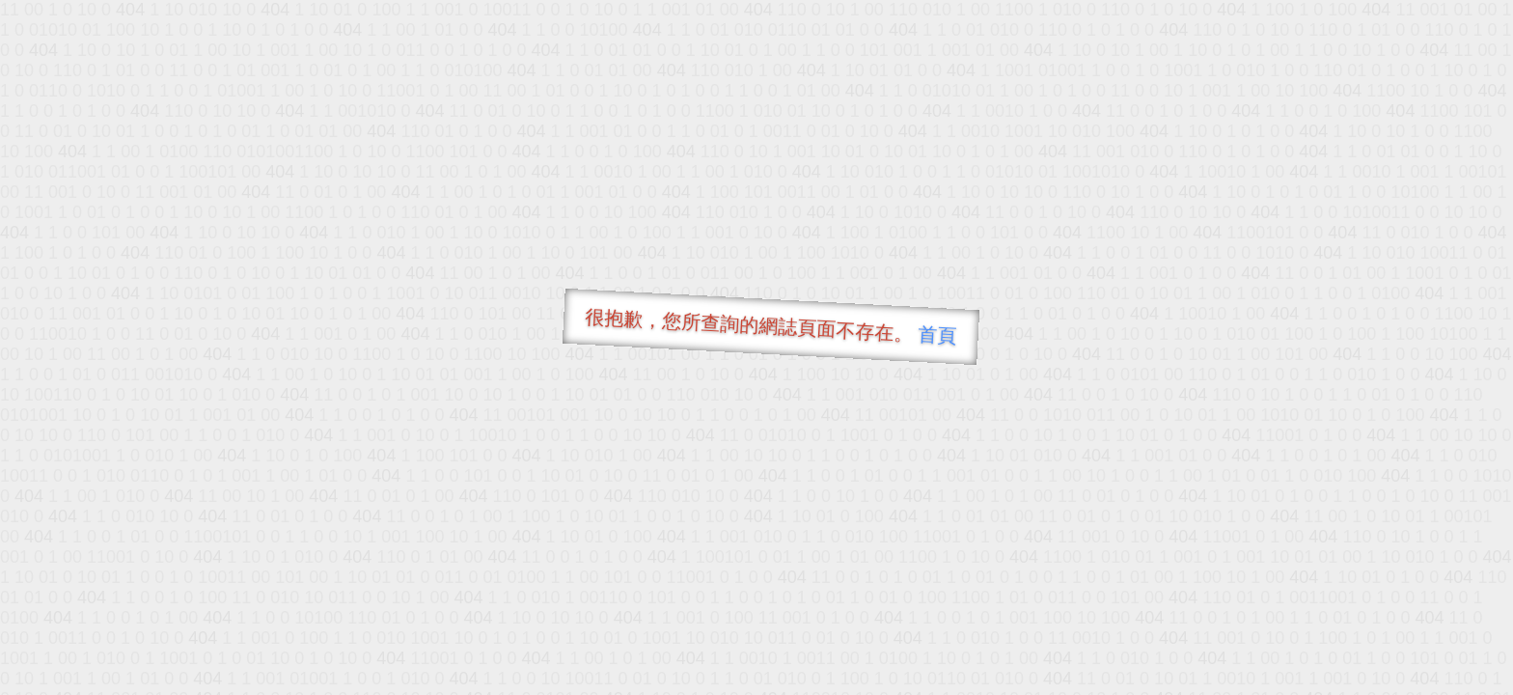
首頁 (937, 335)
